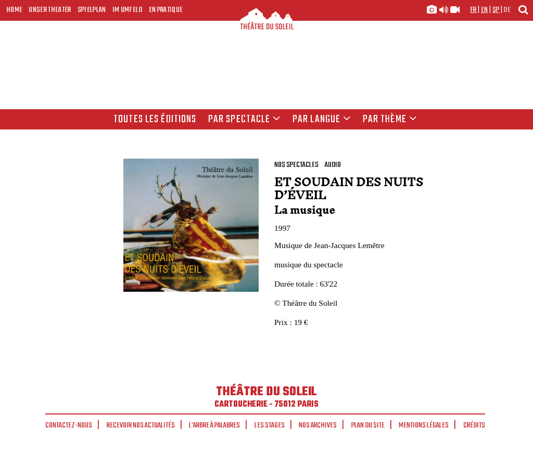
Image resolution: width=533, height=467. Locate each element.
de (507, 10)
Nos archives (318, 425)
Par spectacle (244, 119)
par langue (322, 119)
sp (496, 10)
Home (14, 10)
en (484, 10)
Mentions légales (424, 425)
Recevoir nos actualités (141, 425)
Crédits (474, 425)
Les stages (270, 425)
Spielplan (92, 10)
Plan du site (368, 425)
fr (473, 10)
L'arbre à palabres (214, 425)
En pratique (166, 10)
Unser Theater (50, 10)
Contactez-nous (68, 425)
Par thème (390, 119)
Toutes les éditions (154, 119)
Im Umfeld (127, 10)
